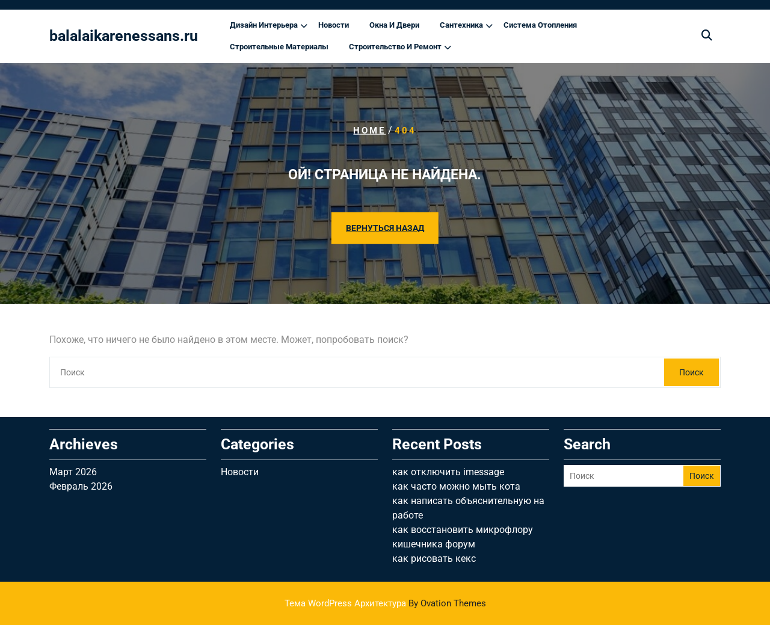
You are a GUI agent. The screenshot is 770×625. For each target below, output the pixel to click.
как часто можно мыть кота (456, 486)
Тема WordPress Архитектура (385, 603)
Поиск (691, 372)
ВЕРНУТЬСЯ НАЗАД (385, 227)
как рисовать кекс (434, 558)
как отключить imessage (448, 472)
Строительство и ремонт (395, 46)
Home (369, 130)
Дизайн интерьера (264, 24)
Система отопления (540, 24)
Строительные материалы (279, 46)
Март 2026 (73, 472)
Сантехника (461, 24)
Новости (333, 24)
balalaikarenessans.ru (123, 36)
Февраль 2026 (80, 486)
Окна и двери (394, 24)
